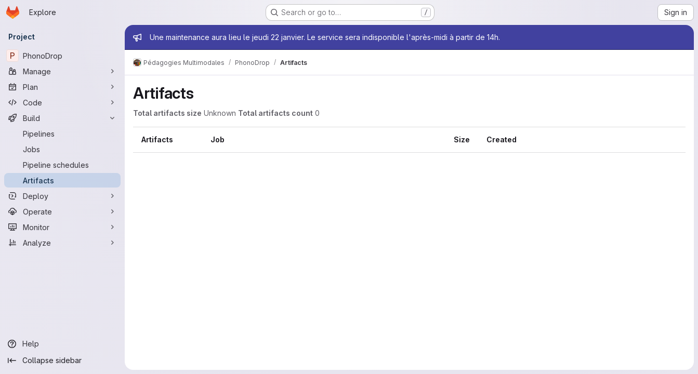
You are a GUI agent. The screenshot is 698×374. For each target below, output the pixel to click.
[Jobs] (62, 149)
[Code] (62, 102)
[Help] (62, 344)
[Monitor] (62, 227)
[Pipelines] (62, 133)
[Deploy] (62, 196)
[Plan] (62, 86)
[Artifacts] (62, 180)
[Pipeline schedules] (62, 164)
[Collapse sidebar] (62, 360)
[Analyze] (62, 242)
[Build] (62, 118)
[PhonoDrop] (62, 55)
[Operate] (62, 211)
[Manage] (62, 71)
